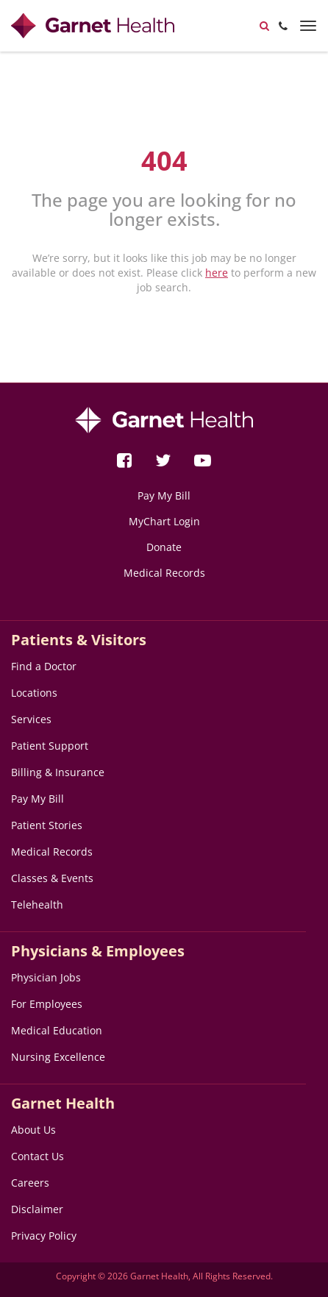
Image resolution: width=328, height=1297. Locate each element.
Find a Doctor (43, 666)
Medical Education (56, 1030)
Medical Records (164, 573)
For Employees (46, 1004)
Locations (34, 693)
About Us (33, 1130)
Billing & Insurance (57, 772)
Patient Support (49, 746)
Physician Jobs (46, 977)
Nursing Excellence (58, 1057)
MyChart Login (164, 521)
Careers (30, 1183)
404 (164, 161)
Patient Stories (46, 825)
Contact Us (37, 1156)
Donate (164, 547)
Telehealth (37, 905)
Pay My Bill (164, 495)
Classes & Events (52, 878)
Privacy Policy (43, 1236)
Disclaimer (37, 1209)
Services (31, 719)
